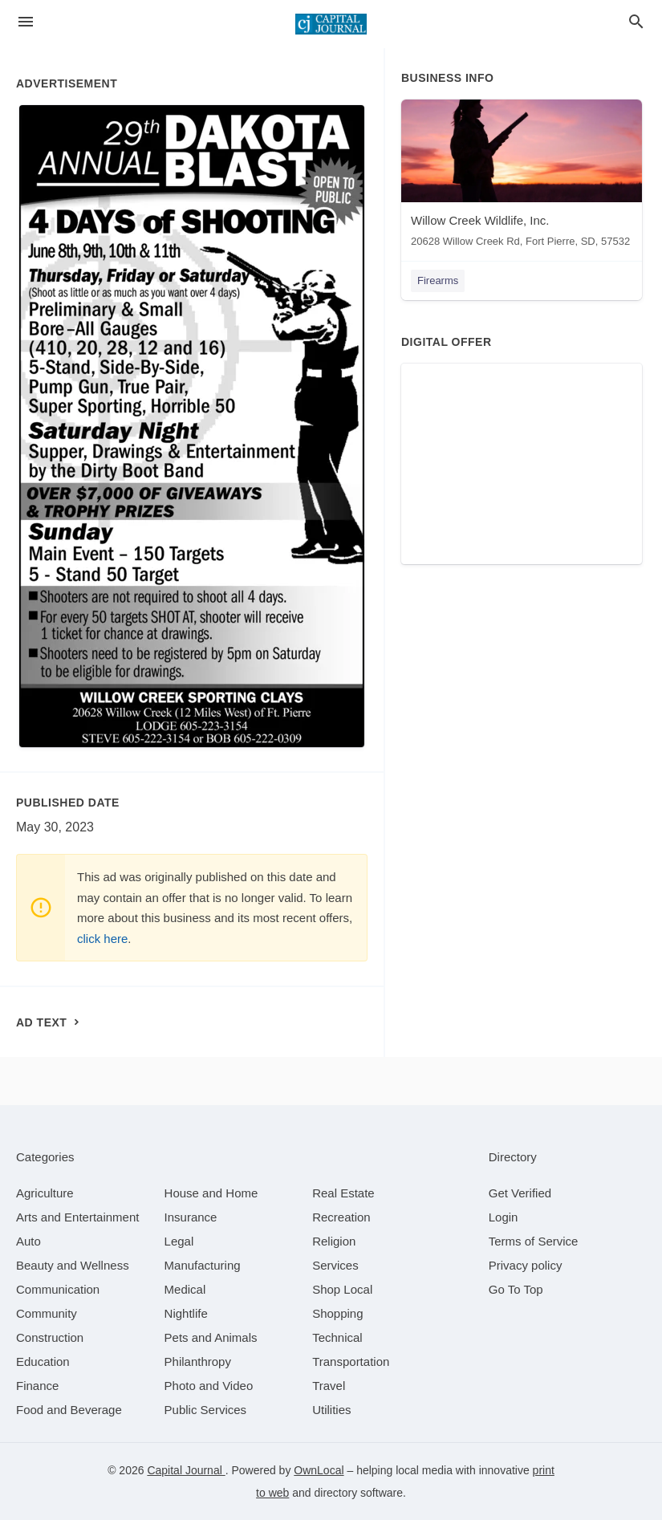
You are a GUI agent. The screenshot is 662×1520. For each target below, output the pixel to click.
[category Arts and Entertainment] (77, 1217)
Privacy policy (525, 1265)
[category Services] (335, 1265)
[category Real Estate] (343, 1193)
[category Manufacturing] (202, 1265)
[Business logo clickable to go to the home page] (331, 24)
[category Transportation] (350, 1361)
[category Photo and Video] (209, 1385)
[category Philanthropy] (197, 1361)
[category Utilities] (331, 1409)
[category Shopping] (337, 1313)
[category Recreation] (341, 1217)
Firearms (437, 280)
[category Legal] (179, 1241)
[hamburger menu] (25, 22)
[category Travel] (328, 1385)
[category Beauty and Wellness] (72, 1265)
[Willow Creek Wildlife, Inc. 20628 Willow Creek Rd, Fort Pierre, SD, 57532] (521, 177)
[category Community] (46, 1313)
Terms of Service (534, 1241)
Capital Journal (186, 1470)
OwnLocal (318, 1470)
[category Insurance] (190, 1217)
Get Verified (520, 1193)
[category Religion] (333, 1241)
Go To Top (516, 1289)
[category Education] (43, 1361)
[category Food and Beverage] (69, 1409)
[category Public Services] (205, 1409)
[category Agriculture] (45, 1193)
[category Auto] (28, 1241)
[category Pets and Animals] (211, 1337)
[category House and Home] (211, 1193)
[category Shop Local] (342, 1289)
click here (102, 938)
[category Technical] (337, 1337)
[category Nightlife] (186, 1313)
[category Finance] (37, 1385)
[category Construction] (49, 1337)
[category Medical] (185, 1289)
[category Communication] (58, 1289)
